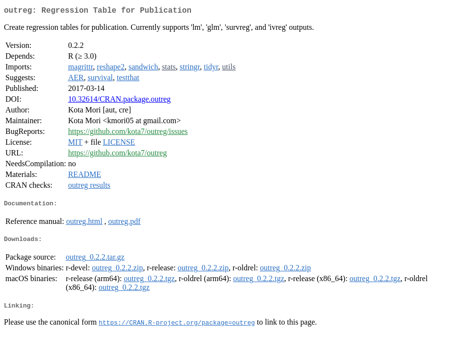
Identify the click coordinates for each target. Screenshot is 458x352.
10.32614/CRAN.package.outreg (119, 101)
